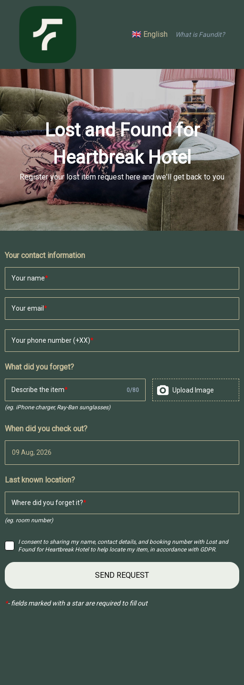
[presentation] (195, 390)
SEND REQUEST (122, 575)
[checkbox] (9, 545)
